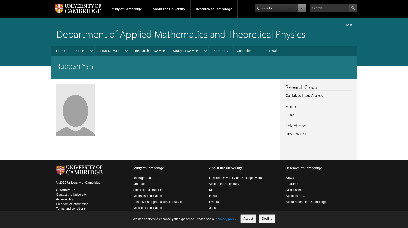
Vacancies (243, 50)
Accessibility (64, 199)
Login (348, 25)
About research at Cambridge (306, 202)
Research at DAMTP (150, 50)
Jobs (212, 208)
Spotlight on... (295, 196)
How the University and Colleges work (235, 178)
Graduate (139, 184)
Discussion (293, 190)
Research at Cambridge (214, 9)
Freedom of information (72, 204)
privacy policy (227, 219)
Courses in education (147, 208)
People (79, 50)
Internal (271, 50)
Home (61, 50)
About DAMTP (108, 50)
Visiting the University (224, 184)
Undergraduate (143, 178)
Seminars (221, 50)
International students (148, 190)
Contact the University (71, 194)
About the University (168, 9)
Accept (248, 218)
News (213, 196)
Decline (267, 218)
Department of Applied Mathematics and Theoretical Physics (180, 33)
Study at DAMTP (185, 50)
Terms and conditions (71, 209)
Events (214, 202)
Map (212, 190)
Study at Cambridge (126, 9)
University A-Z (66, 190)
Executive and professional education (158, 202)
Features (292, 184)
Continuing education (147, 196)
